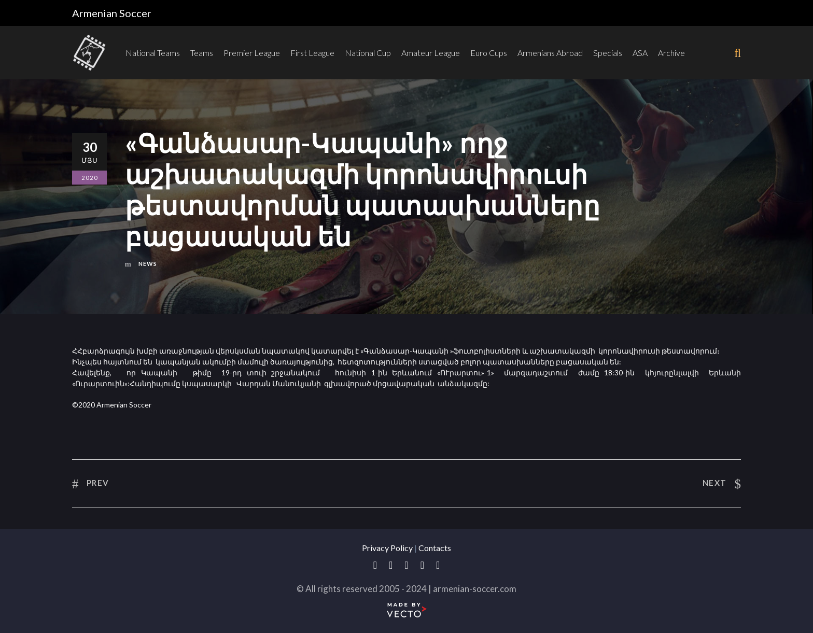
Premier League (251, 53)
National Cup (368, 53)
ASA (640, 53)
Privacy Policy (387, 548)
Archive (671, 53)
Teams (201, 53)
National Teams (152, 53)
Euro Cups (488, 53)
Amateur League (430, 53)
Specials (607, 53)
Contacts (434, 548)
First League (312, 53)
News (147, 263)
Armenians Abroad (550, 53)
